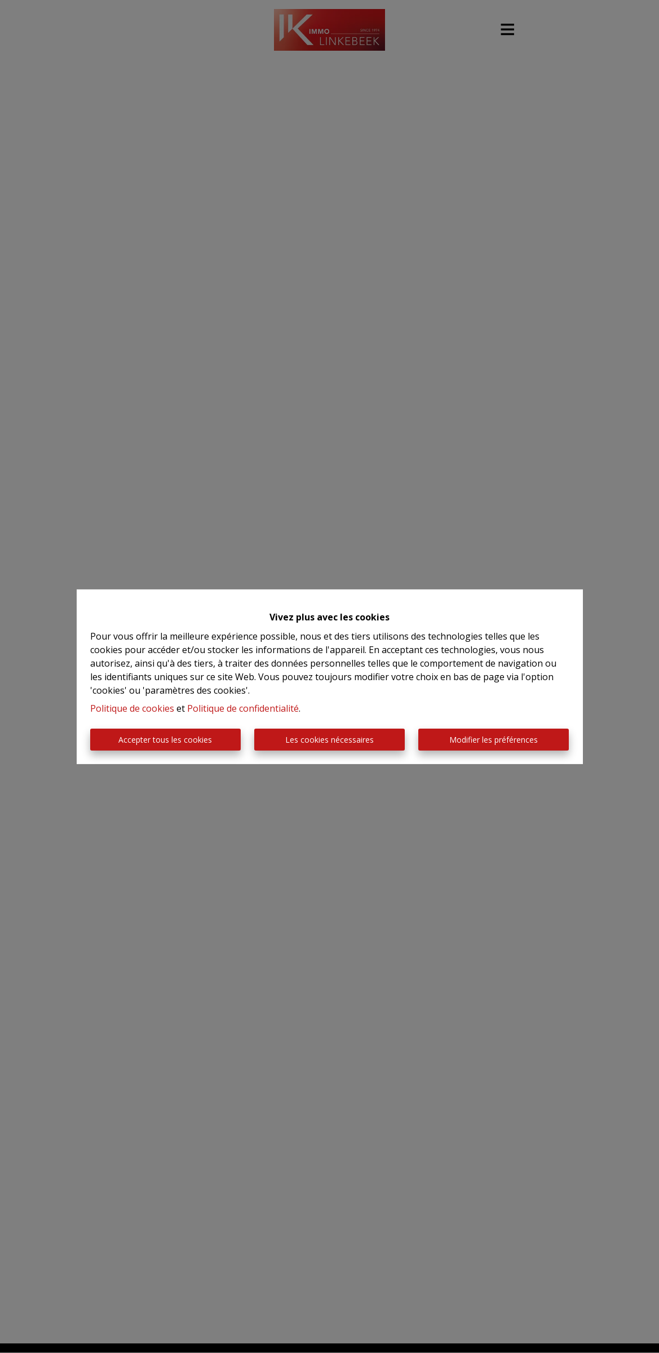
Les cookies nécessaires (329, 739)
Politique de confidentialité (243, 708)
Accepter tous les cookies (165, 739)
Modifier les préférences (493, 739)
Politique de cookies (132, 708)
